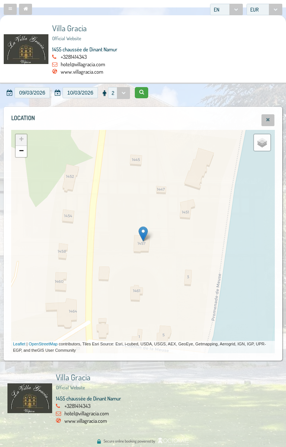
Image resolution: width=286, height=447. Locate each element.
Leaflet (19, 344)
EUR (254, 9)
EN (216, 9)
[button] (10, 9)
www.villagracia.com (82, 71)
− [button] (21, 151)
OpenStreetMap (43, 344)
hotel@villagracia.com (83, 64)
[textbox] (32, 92)
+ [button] (21, 140)
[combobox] (226, 9)
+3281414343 (74, 56)
